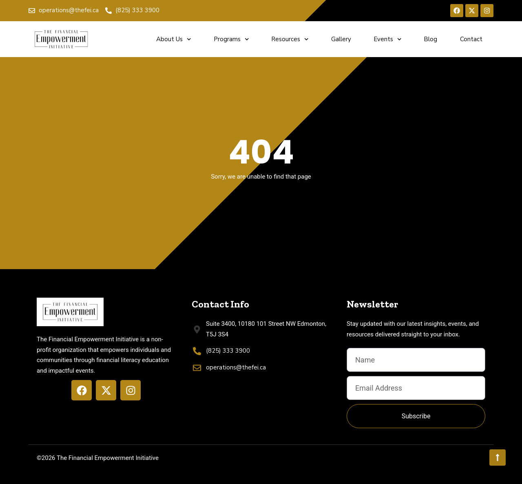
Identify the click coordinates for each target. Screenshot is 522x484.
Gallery (341, 39)
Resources (290, 39)
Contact (471, 39)
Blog (430, 39)
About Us (173, 39)
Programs (231, 39)
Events (388, 39)
